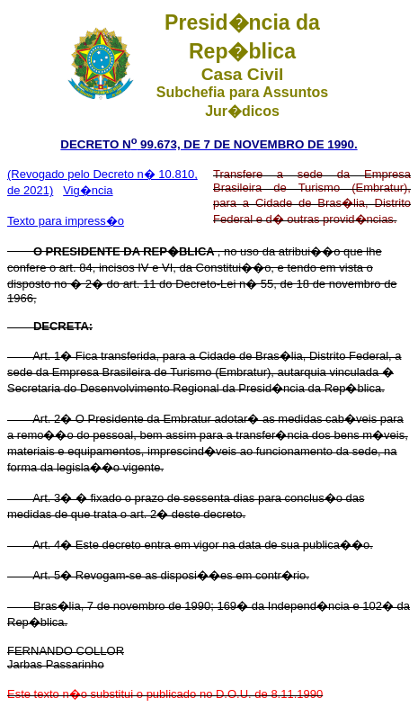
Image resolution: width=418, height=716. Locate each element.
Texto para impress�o (65, 221)
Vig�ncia (87, 190)
